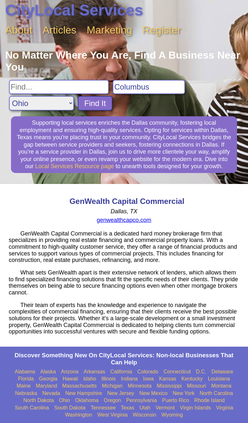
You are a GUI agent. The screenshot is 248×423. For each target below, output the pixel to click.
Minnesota (140, 386)
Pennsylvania (141, 400)
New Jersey (120, 393)
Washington (78, 415)
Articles (60, 30)
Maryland (46, 386)
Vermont (165, 407)
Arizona (69, 371)
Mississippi (169, 386)
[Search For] (59, 87)
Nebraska (26, 393)
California (121, 371)
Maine (23, 386)
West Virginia (112, 415)
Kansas (167, 378)
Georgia (48, 378)
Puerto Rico (175, 400)
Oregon (112, 400)
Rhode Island (209, 400)
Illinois (108, 378)
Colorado (147, 371)
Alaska (48, 371)
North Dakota (38, 400)
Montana (221, 386)
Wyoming (172, 415)
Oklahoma (86, 400)
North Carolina (216, 393)
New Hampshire (83, 393)
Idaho (89, 378)
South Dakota (70, 407)
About (18, 30)
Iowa (148, 378)
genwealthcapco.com (124, 220)
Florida (26, 378)
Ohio (64, 400)
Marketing (109, 30)
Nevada (51, 393)
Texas (127, 407)
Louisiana (219, 378)
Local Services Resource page (74, 166)
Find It (95, 103)
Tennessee (103, 407)
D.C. (201, 371)
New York (184, 393)
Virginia (224, 407)
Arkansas (94, 371)
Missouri (196, 386)
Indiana (129, 378)
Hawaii (70, 378)
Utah (145, 407)
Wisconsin (144, 415)
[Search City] (149, 87)
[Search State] (41, 103)
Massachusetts (79, 386)
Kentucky (192, 378)
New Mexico (154, 393)
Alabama (25, 371)
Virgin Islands (195, 407)
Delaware (222, 371)
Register (161, 30)
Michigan (112, 386)
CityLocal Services (74, 10)
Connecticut (177, 371)
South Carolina (32, 407)
